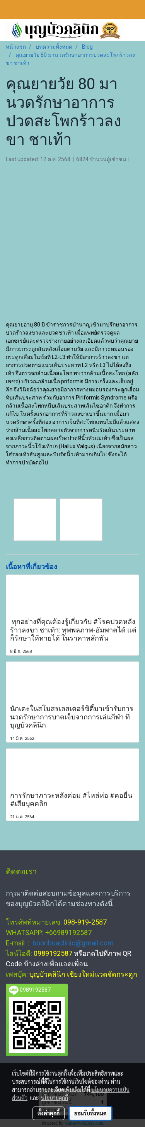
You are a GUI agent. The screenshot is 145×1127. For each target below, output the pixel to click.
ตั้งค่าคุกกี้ (49, 1113)
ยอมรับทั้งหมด (90, 1113)
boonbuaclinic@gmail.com (73, 943)
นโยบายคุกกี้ (54, 1097)
